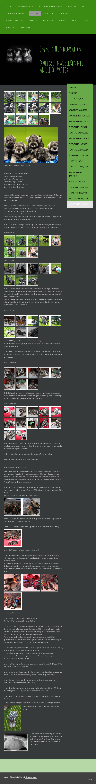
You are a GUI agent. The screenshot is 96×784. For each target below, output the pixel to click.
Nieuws (62, 20)
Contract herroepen (31, 777)
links (86, 20)
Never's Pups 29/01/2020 (78, 149)
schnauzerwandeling (14, 20)
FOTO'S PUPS (49, 13)
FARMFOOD (33, 20)
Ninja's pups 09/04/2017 (78, 181)
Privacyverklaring (14, 777)
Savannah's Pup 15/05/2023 (79, 115)
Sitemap (22, 777)
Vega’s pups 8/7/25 (76, 98)
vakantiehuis (25, 27)
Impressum (6, 777)
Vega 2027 (73, 87)
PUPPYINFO (35, 13)
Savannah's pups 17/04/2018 (75, 174)
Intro (8, 6)
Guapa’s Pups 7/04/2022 (78, 127)
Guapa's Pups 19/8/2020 (78, 144)
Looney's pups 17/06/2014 (79, 204)
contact (74, 20)
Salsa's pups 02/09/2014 (78, 198)
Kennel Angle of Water (77, 6)
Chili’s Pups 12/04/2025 (78, 104)
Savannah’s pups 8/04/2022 (79, 121)
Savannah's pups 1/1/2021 (79, 138)
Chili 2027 (73, 93)
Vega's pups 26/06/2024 (78, 110)
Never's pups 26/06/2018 (78, 166)
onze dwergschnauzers (15, 13)
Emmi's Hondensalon (25, 6)
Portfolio (10, 27)
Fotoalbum (65, 13)
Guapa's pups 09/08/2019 (78, 155)
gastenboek (48, 20)
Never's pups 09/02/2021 (78, 132)
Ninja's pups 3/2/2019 (77, 161)
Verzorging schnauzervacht (50, 6)
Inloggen (90, 780)
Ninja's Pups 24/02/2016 (78, 192)
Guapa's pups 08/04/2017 (78, 187)
